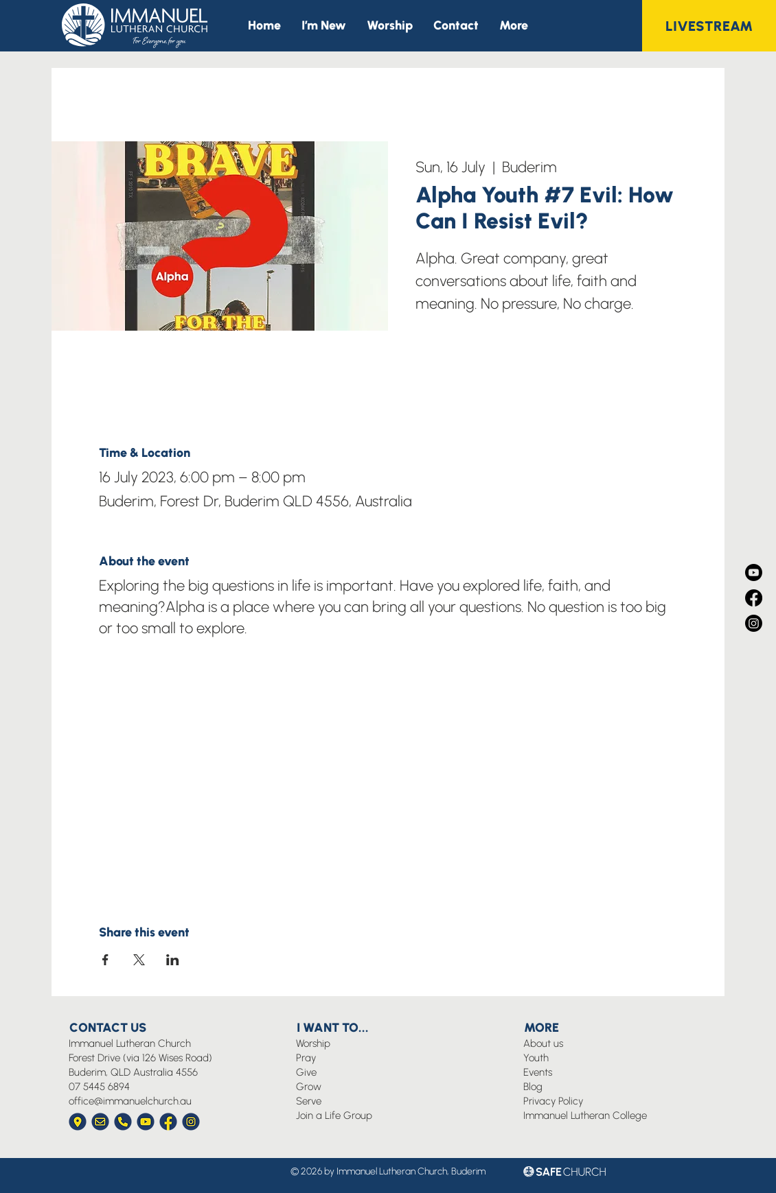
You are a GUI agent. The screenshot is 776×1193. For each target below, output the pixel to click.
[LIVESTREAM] (709, 25)
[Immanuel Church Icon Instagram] (191, 1122)
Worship (313, 1043)
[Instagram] (753, 623)
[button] (513, 25)
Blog (533, 1086)
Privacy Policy (553, 1101)
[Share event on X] (139, 959)
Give (306, 1072)
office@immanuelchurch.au (130, 1101)
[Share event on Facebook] (105, 959)
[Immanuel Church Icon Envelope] (100, 1122)
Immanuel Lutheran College (585, 1115)
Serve (308, 1101)
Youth (536, 1058)
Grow (308, 1086)
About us (543, 1043)
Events (537, 1072)
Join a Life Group (334, 1115)
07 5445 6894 (99, 1086)
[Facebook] (753, 597)
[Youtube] (753, 572)
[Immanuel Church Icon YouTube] (146, 1122)
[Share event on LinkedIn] (172, 959)
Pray (306, 1058)
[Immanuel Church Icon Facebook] (168, 1122)
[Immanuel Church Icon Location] (78, 1122)
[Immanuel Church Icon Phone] (123, 1122)
